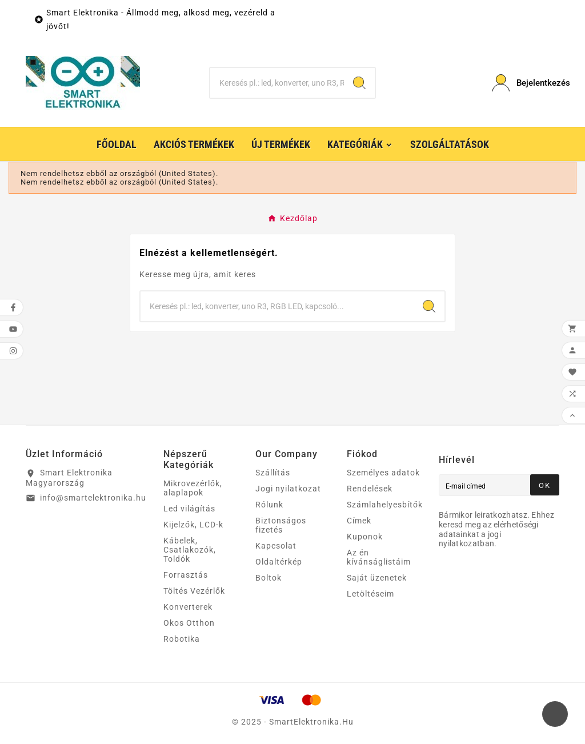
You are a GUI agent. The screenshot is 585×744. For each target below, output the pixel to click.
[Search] (359, 83)
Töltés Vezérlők (194, 590)
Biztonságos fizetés (280, 525)
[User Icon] (525, 83)
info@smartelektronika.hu (93, 497)
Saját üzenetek (377, 577)
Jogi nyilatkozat (288, 488)
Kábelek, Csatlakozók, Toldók (189, 549)
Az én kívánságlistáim (379, 557)
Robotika (181, 638)
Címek (359, 520)
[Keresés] (276, 83)
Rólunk (269, 504)
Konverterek (188, 606)
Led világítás (189, 508)
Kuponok (365, 536)
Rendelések (369, 488)
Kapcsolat (275, 545)
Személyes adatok (383, 472)
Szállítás (272, 472)
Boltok (268, 577)
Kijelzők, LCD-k (193, 524)
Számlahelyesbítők (385, 504)
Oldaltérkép (278, 561)
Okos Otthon (189, 622)
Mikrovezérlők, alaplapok (192, 488)
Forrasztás (185, 574)
